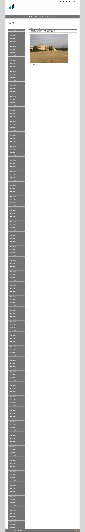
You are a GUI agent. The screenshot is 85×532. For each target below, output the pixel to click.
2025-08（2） (13, 38)
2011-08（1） (13, 446)
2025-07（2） (13, 41)
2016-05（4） (13, 310)
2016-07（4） (13, 305)
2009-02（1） (13, 505)
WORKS (35, 16)
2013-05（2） (13, 402)
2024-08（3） (13, 71)
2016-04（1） (13, 313)
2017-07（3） (13, 277)
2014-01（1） (13, 385)
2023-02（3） (13, 121)
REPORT (47, 16)
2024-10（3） (13, 66)
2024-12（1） (13, 60)
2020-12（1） (13, 174)
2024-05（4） (13, 80)
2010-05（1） (13, 471)
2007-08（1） (13, 521)
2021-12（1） (13, 152)
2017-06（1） (13, 280)
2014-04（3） (13, 377)
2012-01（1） (13, 435)
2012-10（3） (13, 416)
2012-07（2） (13, 424)
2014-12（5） (13, 355)
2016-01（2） (13, 321)
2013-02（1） (13, 407)
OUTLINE (41, 16)
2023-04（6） (13, 116)
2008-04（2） (13, 510)
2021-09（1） (13, 157)
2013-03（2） (13, 405)
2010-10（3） (13, 466)
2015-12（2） (13, 324)
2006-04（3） (13, 527)
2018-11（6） (13, 235)
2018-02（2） (13, 257)
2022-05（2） (13, 138)
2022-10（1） (13, 127)
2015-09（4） (13, 332)
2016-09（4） (13, 299)
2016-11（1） (13, 296)
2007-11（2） (13, 516)
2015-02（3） (13, 352)
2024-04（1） (13, 82)
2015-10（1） (13, 330)
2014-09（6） (13, 363)
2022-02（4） (13, 146)
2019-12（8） (13, 199)
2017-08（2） (13, 274)
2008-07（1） (13, 507)
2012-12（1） (13, 413)
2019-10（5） (13, 205)
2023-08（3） (13, 105)
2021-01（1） (13, 171)
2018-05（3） (13, 252)
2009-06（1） (13, 499)
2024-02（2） (13, 88)
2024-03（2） (13, 85)
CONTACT (53, 16)
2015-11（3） (13, 327)
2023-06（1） (13, 110)
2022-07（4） (13, 132)
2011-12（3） (13, 438)
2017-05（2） (13, 282)
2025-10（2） (13, 32)
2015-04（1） (13, 346)
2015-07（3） (13, 338)
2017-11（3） (13, 266)
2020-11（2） (13, 177)
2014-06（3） (13, 371)
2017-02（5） (13, 291)
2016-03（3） (13, 316)
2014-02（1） (13, 382)
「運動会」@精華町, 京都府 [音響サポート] (43, 31)
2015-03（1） (13, 349)
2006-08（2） (13, 524)
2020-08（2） (13, 185)
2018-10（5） (13, 238)
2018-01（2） (13, 260)
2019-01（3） (13, 230)
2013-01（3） (13, 410)
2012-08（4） (13, 421)
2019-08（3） (13, 210)
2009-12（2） (13, 485)
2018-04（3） (13, 255)
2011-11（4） (13, 441)
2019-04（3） (13, 221)
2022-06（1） (13, 135)
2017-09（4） (13, 271)
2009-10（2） (13, 491)
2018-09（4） (13, 241)
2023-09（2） (13, 102)
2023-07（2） (13, 107)
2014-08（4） (13, 366)
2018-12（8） (13, 232)
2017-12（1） (13, 263)
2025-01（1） (13, 57)
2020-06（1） (13, 188)
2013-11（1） (13, 388)
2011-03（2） (13, 455)
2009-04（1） (13, 502)
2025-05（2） (13, 46)
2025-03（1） (13, 52)
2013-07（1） (13, 399)
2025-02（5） (13, 55)
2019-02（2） (13, 227)
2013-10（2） (13, 391)
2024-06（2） (13, 77)
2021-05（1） (13, 166)
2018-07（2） (13, 246)
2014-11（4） (13, 357)
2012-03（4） (13, 430)
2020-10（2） (13, 180)
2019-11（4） (13, 202)
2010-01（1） (13, 482)
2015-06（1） (13, 341)
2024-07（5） (13, 74)
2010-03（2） (13, 477)
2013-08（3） (13, 396)
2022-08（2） (13, 130)
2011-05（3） (13, 449)
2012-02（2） (13, 432)
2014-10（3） (13, 360)
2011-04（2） (13, 452)
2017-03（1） (13, 288)
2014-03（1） (13, 380)
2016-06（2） (13, 307)
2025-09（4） (13, 35)
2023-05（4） (13, 113)
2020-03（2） (13, 191)
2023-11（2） (13, 96)
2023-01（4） (13, 124)
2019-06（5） (13, 216)
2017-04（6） (13, 285)
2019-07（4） (13, 213)
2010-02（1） (13, 480)
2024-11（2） (13, 63)
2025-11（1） (13, 30)
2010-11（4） (13, 463)
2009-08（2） (13, 496)
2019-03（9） (13, 224)
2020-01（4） (13, 196)
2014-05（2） (13, 374)
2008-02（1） (13, 513)
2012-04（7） (13, 427)
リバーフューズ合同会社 (16, 530)
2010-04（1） (13, 474)
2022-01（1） (13, 149)
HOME (30, 16)
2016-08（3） (13, 302)
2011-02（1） (13, 457)
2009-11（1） (13, 488)
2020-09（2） (13, 182)
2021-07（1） (13, 160)
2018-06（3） (13, 249)
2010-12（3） (13, 460)
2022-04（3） (13, 141)
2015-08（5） (13, 335)
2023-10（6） (13, 99)
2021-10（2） (13, 155)
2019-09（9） (13, 207)
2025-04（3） (13, 49)
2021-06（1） (13, 163)
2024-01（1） (13, 91)
